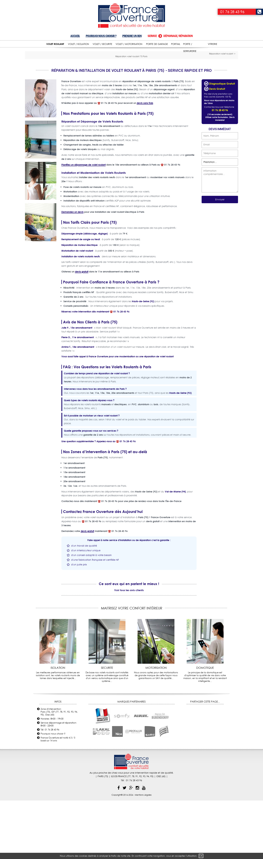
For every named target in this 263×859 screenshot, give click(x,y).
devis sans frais (145, 161)
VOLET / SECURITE (102, 44)
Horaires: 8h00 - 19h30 (52, 776)
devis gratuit (81, 330)
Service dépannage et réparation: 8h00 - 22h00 (59, 782)
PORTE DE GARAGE (157, 44)
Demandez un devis (72, 270)
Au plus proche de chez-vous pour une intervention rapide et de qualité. (132, 831)
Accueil (75, 36)
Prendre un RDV (132, 36)
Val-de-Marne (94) (175, 550)
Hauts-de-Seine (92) (143, 359)
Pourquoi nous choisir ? (101, 36)
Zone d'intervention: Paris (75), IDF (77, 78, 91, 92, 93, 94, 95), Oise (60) (59, 770)
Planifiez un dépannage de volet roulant (83, 223)
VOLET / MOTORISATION (129, 44)
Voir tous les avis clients (129, 648)
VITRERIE (212, 44)
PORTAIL (175, 44)
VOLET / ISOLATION (78, 44)
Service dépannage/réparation (170, 36)
